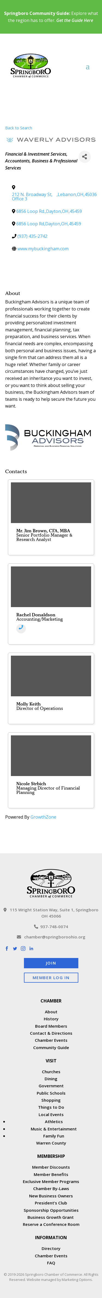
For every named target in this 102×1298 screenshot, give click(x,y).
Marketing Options (77, 1279)
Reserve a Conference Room (51, 1224)
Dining (51, 1078)
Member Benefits (51, 1174)
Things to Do (51, 1107)
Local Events (51, 1114)
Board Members (51, 1026)
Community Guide (51, 1047)
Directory (51, 1248)
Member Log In (51, 977)
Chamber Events (51, 1040)
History (51, 1018)
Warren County (51, 1143)
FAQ (51, 1262)
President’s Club (51, 1203)
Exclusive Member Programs (51, 1181)
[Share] (85, 157)
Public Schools (51, 1093)
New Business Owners (51, 1195)
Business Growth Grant (51, 1217)
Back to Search (18, 127)
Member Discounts (51, 1167)
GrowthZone (43, 817)
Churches (51, 1071)
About (51, 1011)
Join (51, 963)
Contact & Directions (51, 1033)
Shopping (51, 1100)
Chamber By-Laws (51, 1188)
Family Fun (53, 1136)
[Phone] (21, 628)
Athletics (54, 1121)
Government (51, 1085)
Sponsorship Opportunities (51, 1210)
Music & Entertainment (54, 1129)
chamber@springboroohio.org (51, 937)
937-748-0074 (51, 926)
